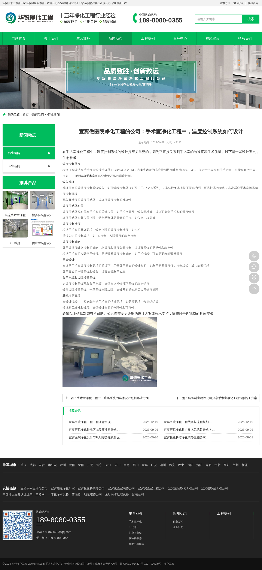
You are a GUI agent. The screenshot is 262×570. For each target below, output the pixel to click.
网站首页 (18, 38)
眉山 (136, 465)
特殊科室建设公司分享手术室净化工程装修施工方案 (222, 398)
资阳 (190, 465)
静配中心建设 (136, 543)
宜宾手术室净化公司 (34, 488)
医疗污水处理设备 (117, 494)
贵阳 (199, 465)
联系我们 (245, 38)
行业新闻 (54, 114)
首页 (26, 114)
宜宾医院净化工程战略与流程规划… (188, 422)
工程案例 (148, 38)
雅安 (172, 465)
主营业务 (83, 38)
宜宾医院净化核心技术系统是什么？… (189, 429)
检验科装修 (135, 538)
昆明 (208, 465)
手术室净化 (74, 152)
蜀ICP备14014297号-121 (134, 563)
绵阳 (81, 465)
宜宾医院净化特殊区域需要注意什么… (94, 429)
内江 (109, 465)
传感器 (76, 494)
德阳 (72, 465)
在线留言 (253, 3)
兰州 (236, 465)
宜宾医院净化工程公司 (183, 488)
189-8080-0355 (254, 256)
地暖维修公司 (93, 494)
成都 (33, 465)
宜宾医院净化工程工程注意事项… (91, 422)
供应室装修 (135, 532)
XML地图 (156, 563)
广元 (90, 465)
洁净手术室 (144, 170)
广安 (154, 465)
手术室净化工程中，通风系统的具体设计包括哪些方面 (113, 398)
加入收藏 (238, 3)
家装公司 (138, 494)
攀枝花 (52, 465)
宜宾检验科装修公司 (91, 488)
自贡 (42, 465)
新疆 (245, 465)
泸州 (63, 465)
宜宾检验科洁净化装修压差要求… (186, 437)
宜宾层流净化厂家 (63, 488)
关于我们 (51, 38)
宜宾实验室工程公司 (151, 488)
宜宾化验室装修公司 (121, 488)
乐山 (118, 465)
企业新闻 (14, 166)
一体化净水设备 (58, 494)
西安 (226, 465)
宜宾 (145, 465)
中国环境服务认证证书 (18, 494)
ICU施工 (133, 527)
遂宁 (99, 465)
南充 (127, 465)
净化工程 (169, 563)
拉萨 (217, 465)
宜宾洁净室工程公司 (214, 488)
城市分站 (225, 3)
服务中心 (180, 38)
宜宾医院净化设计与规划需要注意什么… (96, 437)
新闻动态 (115, 38)
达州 (163, 465)
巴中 (181, 465)
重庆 (24, 465)
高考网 (40, 494)
